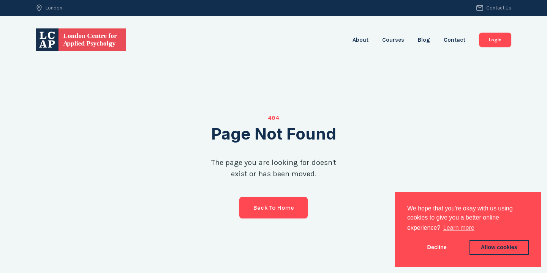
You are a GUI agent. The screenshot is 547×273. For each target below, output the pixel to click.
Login (495, 39)
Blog (424, 39)
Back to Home (273, 207)
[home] (81, 39)
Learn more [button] (458, 227)
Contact (454, 39)
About (360, 39)
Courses (393, 39)
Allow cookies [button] (499, 247)
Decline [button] (437, 247)
